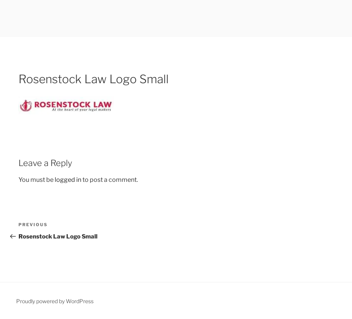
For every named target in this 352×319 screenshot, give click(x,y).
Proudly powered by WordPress (55, 301)
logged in (68, 179)
